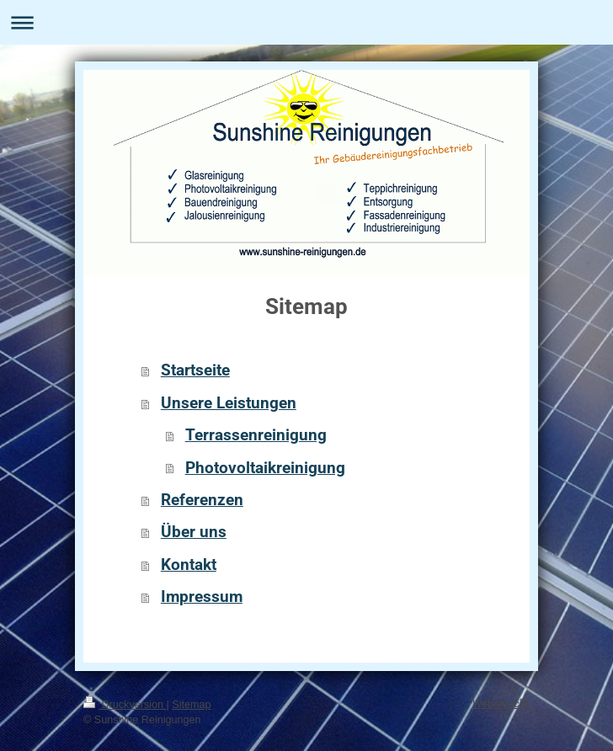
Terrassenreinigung (256, 435)
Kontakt (188, 564)
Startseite (195, 370)
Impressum (202, 596)
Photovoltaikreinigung (265, 467)
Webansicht (501, 703)
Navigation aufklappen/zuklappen (306, 22)
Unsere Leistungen (228, 403)
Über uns (194, 531)
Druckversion (124, 705)
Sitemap (191, 705)
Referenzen (202, 499)
